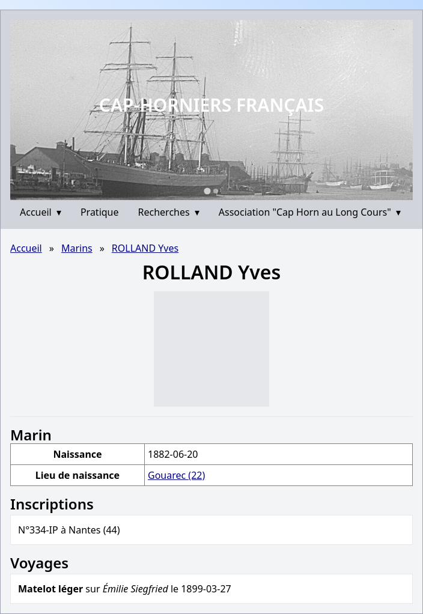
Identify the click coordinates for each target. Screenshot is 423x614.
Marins (77, 248)
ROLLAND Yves (145, 248)
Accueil (40, 212)
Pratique (100, 212)
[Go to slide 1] (207, 190)
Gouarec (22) (176, 475)
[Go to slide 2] (215, 191)
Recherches (168, 212)
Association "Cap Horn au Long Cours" (310, 212)
